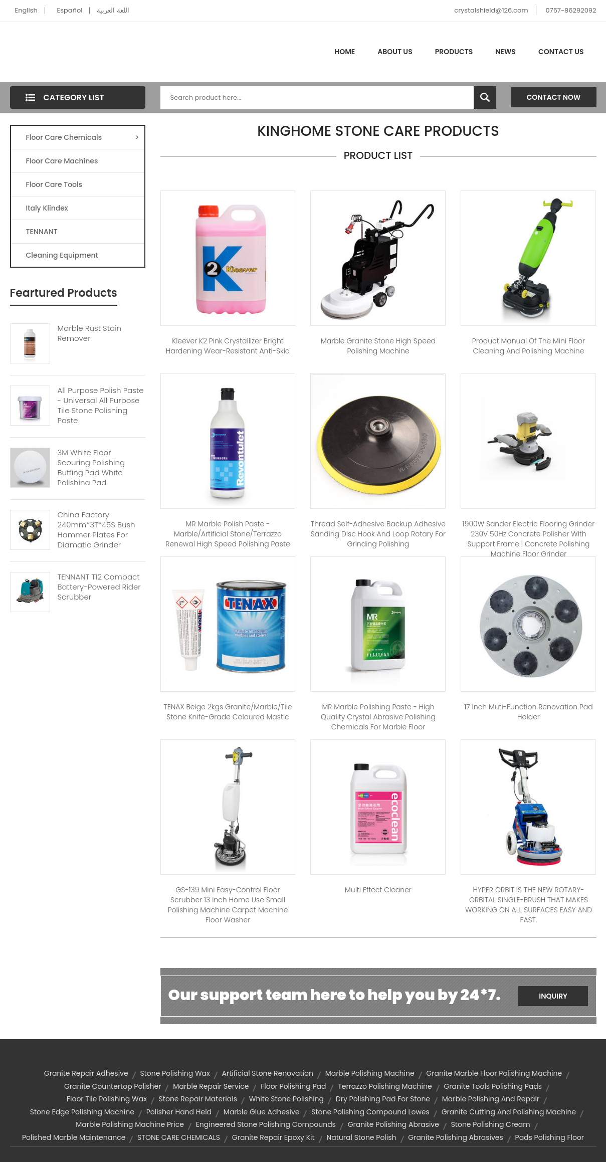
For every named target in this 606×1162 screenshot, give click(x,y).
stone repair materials (198, 1099)
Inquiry (553, 996)
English (26, 10)
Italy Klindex (47, 208)
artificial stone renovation (267, 1073)
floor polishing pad (293, 1086)
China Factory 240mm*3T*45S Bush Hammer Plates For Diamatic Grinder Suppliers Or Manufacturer (96, 540)
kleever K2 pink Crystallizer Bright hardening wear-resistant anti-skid (228, 346)
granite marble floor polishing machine (494, 1073)
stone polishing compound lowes (370, 1112)
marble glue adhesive (262, 1112)
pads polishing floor (549, 1137)
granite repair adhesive (86, 1073)
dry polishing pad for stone (383, 1099)
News (505, 52)
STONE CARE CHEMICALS (178, 1137)
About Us (394, 52)
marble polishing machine (370, 1073)
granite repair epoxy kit (273, 1137)
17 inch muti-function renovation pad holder (528, 712)
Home (344, 52)
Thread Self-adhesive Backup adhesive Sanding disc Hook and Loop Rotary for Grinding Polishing (378, 534)
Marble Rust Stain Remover (90, 333)
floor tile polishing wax (107, 1099)
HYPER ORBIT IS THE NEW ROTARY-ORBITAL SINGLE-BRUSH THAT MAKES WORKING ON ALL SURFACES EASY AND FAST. (528, 905)
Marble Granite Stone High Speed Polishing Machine (378, 346)
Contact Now (554, 97)
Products (454, 52)
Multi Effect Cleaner (378, 890)
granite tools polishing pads (493, 1086)
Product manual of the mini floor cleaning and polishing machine (528, 346)
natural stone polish (361, 1137)
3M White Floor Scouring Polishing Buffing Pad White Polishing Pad (91, 468)
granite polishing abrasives (455, 1137)
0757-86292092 (570, 10)
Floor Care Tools (54, 184)
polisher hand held (179, 1112)
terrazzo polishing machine (385, 1086)
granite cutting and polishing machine (509, 1112)
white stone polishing (286, 1099)
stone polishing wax (175, 1073)
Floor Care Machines (62, 161)
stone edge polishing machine (82, 1112)
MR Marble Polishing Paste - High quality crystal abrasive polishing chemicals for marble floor (378, 717)
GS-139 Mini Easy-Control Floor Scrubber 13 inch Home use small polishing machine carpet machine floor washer (228, 905)
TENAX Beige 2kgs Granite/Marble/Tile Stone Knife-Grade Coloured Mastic (227, 712)
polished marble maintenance (73, 1137)
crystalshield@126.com (491, 10)
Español (70, 10)
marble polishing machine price (130, 1124)
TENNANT (42, 232)
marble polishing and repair (490, 1099)
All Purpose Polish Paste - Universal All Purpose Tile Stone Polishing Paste (101, 405)
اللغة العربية (113, 10)
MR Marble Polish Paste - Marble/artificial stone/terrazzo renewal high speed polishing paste (227, 534)
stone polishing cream (490, 1124)
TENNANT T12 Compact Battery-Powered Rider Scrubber (99, 587)
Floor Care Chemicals (82, 137)
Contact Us (561, 52)
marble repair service (211, 1086)
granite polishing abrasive (393, 1124)
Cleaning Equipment (62, 255)
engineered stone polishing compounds (266, 1124)
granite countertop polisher (112, 1086)
